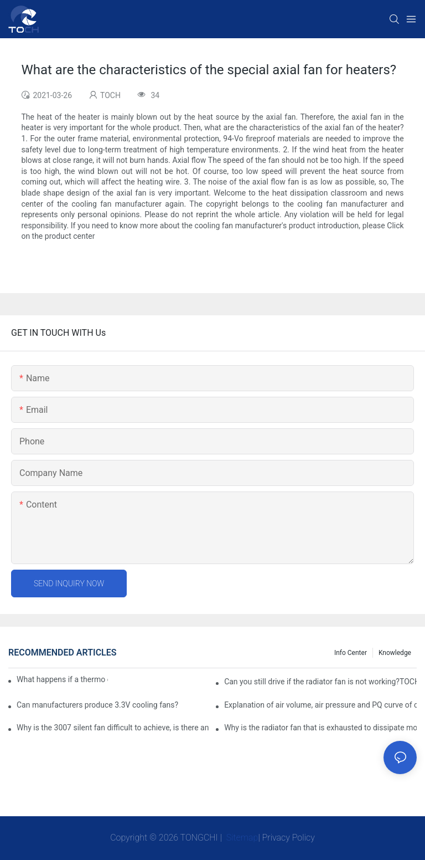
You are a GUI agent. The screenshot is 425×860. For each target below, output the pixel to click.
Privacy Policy (288, 837)
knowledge (395, 653)
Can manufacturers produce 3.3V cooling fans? (97, 704)
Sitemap (241, 837)
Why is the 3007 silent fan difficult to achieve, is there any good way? (113, 727)
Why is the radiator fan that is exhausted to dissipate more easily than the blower (320, 727)
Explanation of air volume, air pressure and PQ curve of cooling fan (320, 704)
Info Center (350, 653)
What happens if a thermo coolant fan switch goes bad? (62, 679)
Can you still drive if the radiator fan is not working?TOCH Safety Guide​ (320, 681)
